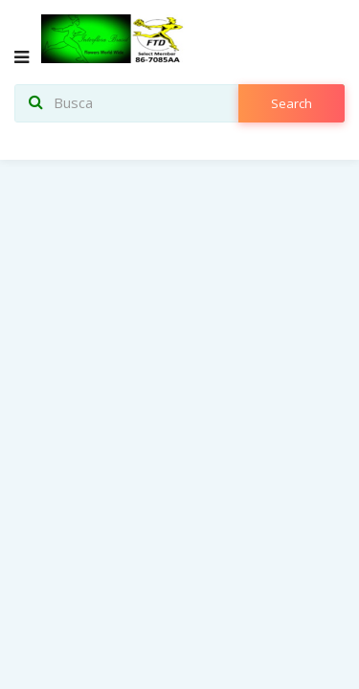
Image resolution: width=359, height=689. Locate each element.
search (291, 103)
